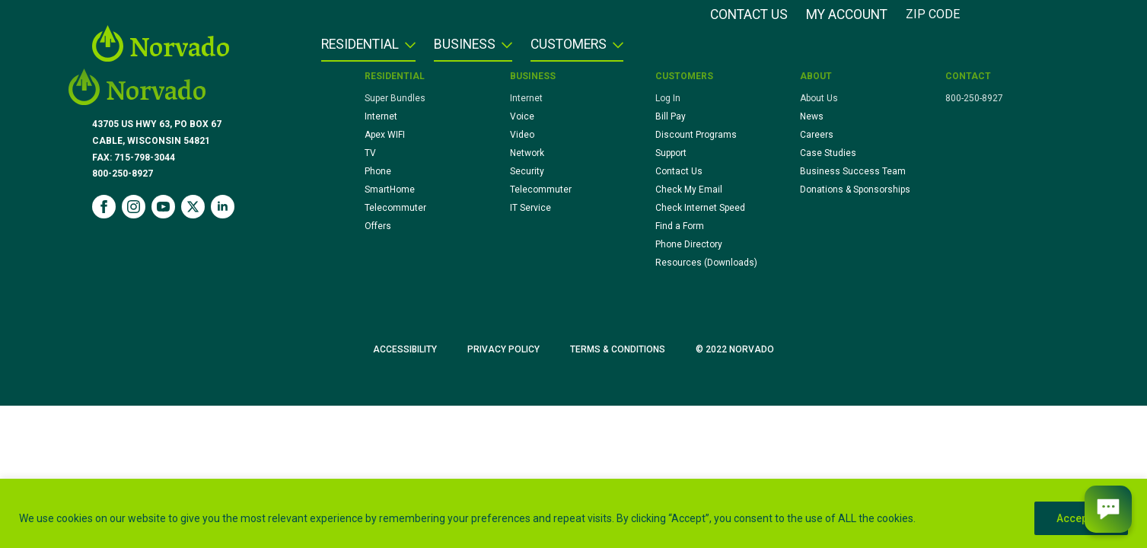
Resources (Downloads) (706, 262)
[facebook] (104, 206)
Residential (360, 45)
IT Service (530, 207)
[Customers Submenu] (615, 49)
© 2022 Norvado (735, 349)
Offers (378, 226)
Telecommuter (395, 207)
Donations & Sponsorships (855, 189)
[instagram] (133, 206)
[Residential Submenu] (407, 49)
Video (522, 134)
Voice (522, 116)
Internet (381, 116)
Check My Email (688, 189)
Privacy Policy (503, 349)
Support (671, 153)
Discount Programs (696, 134)
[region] (573, 513)
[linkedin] (222, 206)
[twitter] (193, 206)
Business (464, 45)
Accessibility (405, 349)
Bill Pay (670, 116)
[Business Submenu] (503, 49)
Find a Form (679, 226)
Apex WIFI (385, 134)
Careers (816, 134)
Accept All (1081, 518)
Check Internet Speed (700, 207)
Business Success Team (853, 171)
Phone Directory (688, 244)
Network (527, 153)
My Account (846, 15)
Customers (568, 45)
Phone (378, 171)
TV (370, 153)
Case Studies (828, 153)
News (812, 116)
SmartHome (390, 189)
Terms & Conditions (617, 349)
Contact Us (749, 15)
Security (527, 171)
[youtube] (163, 206)
